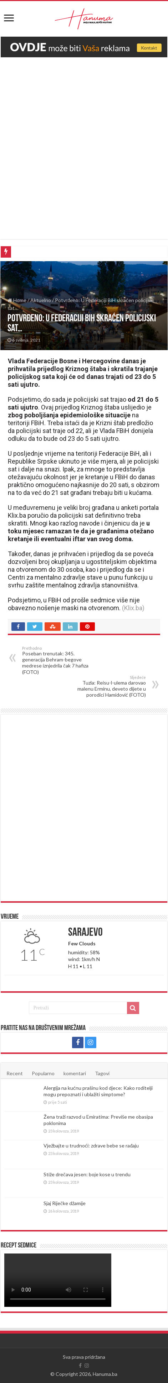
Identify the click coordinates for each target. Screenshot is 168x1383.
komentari (74, 1073)
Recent (14, 1073)
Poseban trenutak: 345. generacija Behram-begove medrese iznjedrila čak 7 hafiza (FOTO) (58, 660)
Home (16, 300)
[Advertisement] (84, 144)
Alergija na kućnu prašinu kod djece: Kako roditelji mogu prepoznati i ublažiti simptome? (98, 1091)
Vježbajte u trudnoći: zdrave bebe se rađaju (91, 1145)
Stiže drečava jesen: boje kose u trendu (87, 1174)
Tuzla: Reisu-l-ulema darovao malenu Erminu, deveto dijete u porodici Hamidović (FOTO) (109, 686)
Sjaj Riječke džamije (64, 1203)
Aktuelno (40, 300)
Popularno (43, 1073)
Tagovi (102, 1073)
